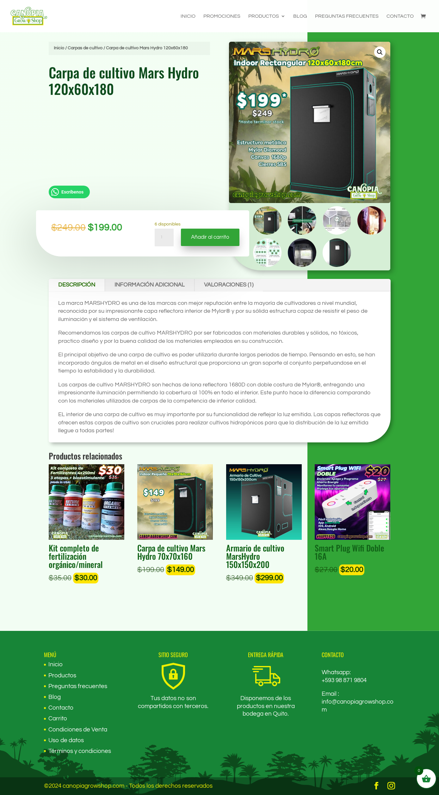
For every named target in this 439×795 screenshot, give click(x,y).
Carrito (57, 718)
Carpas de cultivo (85, 48)
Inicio (188, 16)
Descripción (76, 285)
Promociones (221, 16)
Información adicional (149, 285)
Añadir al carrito (210, 238)
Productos (263, 16)
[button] (381, 51)
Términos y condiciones (79, 751)
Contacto (400, 16)
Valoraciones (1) (228, 285)
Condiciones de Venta (77, 729)
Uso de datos (66, 740)
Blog (300, 16)
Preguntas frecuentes (347, 16)
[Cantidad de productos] (164, 238)
